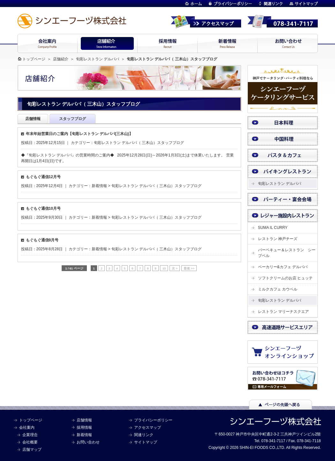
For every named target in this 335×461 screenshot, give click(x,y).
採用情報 (84, 427)
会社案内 (26, 427)
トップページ (33, 59)
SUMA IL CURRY (273, 227)
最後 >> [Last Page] (189, 268)
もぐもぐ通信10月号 (43, 208)
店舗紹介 (60, 59)
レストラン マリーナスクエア (283, 311)
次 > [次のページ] (175, 268)
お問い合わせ (88, 442)
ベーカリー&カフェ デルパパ (283, 267)
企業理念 (30, 435)
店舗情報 (84, 420)
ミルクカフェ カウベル (277, 289)
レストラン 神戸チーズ (277, 239)
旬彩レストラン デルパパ (97, 59)
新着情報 (99, 186)
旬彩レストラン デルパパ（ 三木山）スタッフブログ (139, 142)
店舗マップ (32, 449)
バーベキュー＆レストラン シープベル (287, 253)
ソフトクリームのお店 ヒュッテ (285, 278)
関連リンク (143, 435)
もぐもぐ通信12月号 (43, 177)
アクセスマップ (147, 427)
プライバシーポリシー (153, 420)
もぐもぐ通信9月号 (42, 240)
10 (164, 268)
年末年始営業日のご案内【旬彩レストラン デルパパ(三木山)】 (79, 134)
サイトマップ (145, 442)
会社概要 (30, 442)
